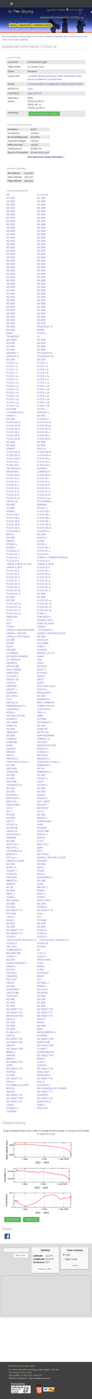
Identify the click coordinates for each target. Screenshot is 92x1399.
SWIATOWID (13, 805)
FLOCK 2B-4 (12, 518)
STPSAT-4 (11, 824)
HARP (40, 824)
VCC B (40, 811)
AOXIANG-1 (12, 692)
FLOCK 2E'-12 (13, 593)
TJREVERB (11, 976)
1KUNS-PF (42, 729)
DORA (9, 1065)
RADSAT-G (42, 748)
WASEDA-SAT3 (45, 620)
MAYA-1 (10, 755)
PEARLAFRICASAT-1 (16, 963)
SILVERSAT (43, 1095)
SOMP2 (10, 643)
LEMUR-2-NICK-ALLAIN (18, 564)
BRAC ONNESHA (45, 702)
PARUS (40, 1022)
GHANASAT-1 (44, 699)
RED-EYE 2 (42, 844)
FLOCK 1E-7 (12, 485)
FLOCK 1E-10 (44, 491)
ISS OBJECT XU (14, 1095)
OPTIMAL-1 (43, 983)
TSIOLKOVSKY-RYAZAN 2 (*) (54, 940)
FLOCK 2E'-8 (43, 577)
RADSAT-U (42, 834)
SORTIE (41, 837)
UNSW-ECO (12, 673)
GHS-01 (41, 1082)
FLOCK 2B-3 (43, 514)
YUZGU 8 (42, 930)
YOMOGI (10, 1072)
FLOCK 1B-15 (13, 429)
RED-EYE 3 (12, 847)
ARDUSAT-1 (12, 353)
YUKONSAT (12, 996)
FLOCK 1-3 (11, 363)
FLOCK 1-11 (12, 379)
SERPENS (42, 504)
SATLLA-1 (11, 857)
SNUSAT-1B (12, 679)
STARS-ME (12, 772)
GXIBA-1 (41, 1105)
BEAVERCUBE (13, 953)
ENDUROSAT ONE (46, 745)
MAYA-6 (41, 1019)
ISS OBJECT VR (45, 1009)
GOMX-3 (10, 511)
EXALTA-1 (42, 689)
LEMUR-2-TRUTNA (16, 633)
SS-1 (39, 979)
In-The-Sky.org (21, 11)
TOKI (9, 699)
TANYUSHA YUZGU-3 (17, 762)
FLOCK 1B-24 (13, 422)
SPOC (40, 851)
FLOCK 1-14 (43, 382)
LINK (39, 659)
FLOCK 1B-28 (44, 452)
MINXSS (10, 541)
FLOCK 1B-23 (44, 422)
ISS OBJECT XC (14, 1068)
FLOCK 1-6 (42, 369)
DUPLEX (10, 1091)
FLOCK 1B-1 (12, 432)
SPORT (40, 976)
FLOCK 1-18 (43, 389)
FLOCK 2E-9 (43, 580)
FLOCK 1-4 (42, 366)
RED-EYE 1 (12, 801)
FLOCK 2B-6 (12, 521)
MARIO (40, 966)
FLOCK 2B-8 (12, 524)
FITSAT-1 (41, 333)
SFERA (40, 330)
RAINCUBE (11, 742)
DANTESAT (43, 973)
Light (66, 1254)
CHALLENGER (13, 669)
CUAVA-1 (10, 897)
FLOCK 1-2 (12, 366)
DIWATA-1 (42, 537)
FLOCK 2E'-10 (13, 590)
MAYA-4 (41, 894)
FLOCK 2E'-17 (13, 610)
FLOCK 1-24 (43, 399)
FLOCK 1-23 (12, 399)
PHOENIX (42, 650)
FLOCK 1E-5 (12, 488)
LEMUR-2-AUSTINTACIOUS (51, 633)
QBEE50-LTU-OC (46, 653)
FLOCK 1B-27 (13, 452)
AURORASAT (13, 989)
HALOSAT (42, 742)
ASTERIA (41, 719)
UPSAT (40, 663)
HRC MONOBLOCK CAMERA (52, 1088)
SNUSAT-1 (11, 689)
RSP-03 (10, 1082)
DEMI (39, 847)
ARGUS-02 (11, 831)
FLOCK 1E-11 (13, 495)
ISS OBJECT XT (45, 1091)
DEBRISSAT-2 (44, 772)
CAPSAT (41, 897)
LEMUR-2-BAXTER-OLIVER (51, 857)
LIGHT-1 (10, 917)
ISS (8, 194)
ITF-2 (9, 620)
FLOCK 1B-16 (44, 429)
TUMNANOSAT (14, 950)
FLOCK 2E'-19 (44, 610)
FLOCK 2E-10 (13, 584)
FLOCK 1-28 (43, 406)
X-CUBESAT (12, 653)
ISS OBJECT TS (14, 933)
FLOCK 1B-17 (44, 438)
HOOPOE (42, 666)
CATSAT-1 (42, 785)
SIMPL (40, 715)
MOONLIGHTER (14, 1016)
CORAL (10, 1105)
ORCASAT (11, 973)
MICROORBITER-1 (46, 1032)
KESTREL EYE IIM (15, 715)
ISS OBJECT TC (14, 910)
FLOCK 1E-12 (44, 495)
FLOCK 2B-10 (44, 524)
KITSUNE (41, 920)
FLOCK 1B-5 (12, 465)
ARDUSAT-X (12, 356)
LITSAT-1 (41, 409)
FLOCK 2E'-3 (12, 551)
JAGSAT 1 (42, 956)
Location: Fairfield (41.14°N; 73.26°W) (65, 10)
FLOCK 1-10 (43, 376)
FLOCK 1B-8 (12, 435)
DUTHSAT (42, 673)
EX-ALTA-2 (42, 989)
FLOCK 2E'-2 (43, 551)
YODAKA (41, 1065)
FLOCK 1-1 (42, 363)
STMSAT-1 (11, 544)
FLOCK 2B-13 (44, 528)
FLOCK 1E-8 (43, 485)
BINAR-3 (41, 1058)
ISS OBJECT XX (45, 1098)
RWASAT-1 (42, 818)
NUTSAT (10, 969)
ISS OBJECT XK (45, 1078)
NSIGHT (41, 676)
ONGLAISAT (43, 1072)
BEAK (40, 1029)
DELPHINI (11, 781)
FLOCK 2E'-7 (12, 580)
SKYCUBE (11, 409)
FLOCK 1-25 (12, 402)
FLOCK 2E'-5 (43, 574)
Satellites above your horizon (69, 36)
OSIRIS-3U (11, 725)
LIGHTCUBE (12, 992)
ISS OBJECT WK (45, 1039)
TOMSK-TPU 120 (45, 706)
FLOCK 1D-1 (12, 462)
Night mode (70, 1259)
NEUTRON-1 (43, 854)
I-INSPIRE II (12, 686)
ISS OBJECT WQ (14, 1049)
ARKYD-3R (12, 501)
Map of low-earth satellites (40, 36)
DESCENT (42, 861)
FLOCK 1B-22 (44, 455)
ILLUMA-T (42, 1049)
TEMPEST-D (43, 739)
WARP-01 (11, 867)
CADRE (40, 541)
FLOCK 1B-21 (13, 455)
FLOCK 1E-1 (43, 478)
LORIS (40, 969)
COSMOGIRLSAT (46, 1052)
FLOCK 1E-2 (12, 478)
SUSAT (40, 683)
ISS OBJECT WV (45, 1055)
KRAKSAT (42, 805)
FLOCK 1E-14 (44, 498)
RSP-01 (40, 867)
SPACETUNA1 (44, 959)
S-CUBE (10, 508)
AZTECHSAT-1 (13, 834)
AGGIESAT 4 (43, 531)
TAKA (40, 963)
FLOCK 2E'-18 (44, 607)
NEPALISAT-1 (13, 798)
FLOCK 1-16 (43, 386)
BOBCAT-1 (11, 854)
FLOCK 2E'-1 (43, 547)
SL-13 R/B (42, 194)
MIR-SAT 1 (42, 887)
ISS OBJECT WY (14, 1062)
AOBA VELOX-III (45, 623)
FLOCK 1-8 (42, 373)
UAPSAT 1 (11, 415)
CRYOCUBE (43, 831)
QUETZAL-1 (12, 844)
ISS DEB (10, 198)
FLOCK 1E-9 (12, 491)
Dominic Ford (17, 1366)
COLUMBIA (43, 643)
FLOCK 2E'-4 (13, 554)
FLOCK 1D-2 (43, 462)
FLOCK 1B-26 (13, 425)
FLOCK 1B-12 (44, 475)
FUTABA (41, 946)
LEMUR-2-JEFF (14, 567)
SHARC (40, 656)
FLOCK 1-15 (12, 386)
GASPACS (42, 907)
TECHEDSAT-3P (45, 356)
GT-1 (39, 917)
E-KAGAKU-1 (43, 1085)
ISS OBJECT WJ (14, 1039)
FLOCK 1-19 (12, 396)
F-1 (38, 336)
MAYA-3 (10, 894)
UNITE (40, 781)
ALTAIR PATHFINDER (17, 656)
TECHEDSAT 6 (44, 722)
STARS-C (42, 613)
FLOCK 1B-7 (43, 435)
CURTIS (10, 1035)
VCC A (9, 808)
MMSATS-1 (12, 880)
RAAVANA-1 (12, 795)
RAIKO (9, 333)
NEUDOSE (42, 992)
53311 (30, 88)
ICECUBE (11, 650)
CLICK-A (41, 953)
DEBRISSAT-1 (44, 765)
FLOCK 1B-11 (13, 475)
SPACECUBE (12, 666)
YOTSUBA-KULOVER (17, 1085)
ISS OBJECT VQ (14, 1009)
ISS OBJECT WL (14, 1042)
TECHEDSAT (13, 336)
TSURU (40, 870)
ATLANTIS (11, 696)
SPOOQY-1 (42, 798)
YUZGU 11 (42, 936)
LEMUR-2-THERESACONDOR (52, 557)
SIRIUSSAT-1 (12, 758)
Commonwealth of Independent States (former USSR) (55, 84)
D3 (38, 950)
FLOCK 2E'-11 (44, 590)
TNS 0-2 (41, 712)
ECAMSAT (11, 719)
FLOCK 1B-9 (43, 458)
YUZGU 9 (42, 933)
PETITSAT (11, 979)
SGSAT (10, 646)
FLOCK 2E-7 (43, 570)
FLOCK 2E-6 (43, 567)
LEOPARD (11, 1111)
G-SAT (40, 841)
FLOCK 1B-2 (43, 432)
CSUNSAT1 (11, 663)
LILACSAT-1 (12, 676)
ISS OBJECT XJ (14, 1078)
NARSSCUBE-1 (44, 821)
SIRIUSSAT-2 (43, 758)
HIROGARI (11, 877)
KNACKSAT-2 (44, 1101)
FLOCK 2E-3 (12, 560)
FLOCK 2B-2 (12, 514)
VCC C (9, 811)
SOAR (40, 884)
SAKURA (10, 1055)
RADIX (9, 745)
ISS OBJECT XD (45, 1068)
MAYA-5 (10, 1019)
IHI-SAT (10, 920)
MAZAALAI (12, 702)
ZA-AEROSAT (13, 659)
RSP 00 (40, 768)
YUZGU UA (42, 943)
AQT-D (10, 821)
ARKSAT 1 (42, 986)
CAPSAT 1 (11, 956)
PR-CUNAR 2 (13, 900)
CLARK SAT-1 (13, 1032)
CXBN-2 (41, 646)
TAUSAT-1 (11, 870)
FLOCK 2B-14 (13, 531)
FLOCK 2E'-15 (13, 607)
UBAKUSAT (12, 732)
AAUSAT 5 (42, 508)
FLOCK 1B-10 (13, 458)
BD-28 (9, 887)
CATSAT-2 (42, 778)
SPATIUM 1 (11, 768)
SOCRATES (12, 828)
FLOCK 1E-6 (43, 488)
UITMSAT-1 (42, 752)
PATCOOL (11, 913)
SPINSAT (10, 448)
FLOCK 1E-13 (13, 498)
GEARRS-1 (42, 468)
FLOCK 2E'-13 (44, 600)
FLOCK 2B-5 (43, 518)
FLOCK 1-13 (12, 382)
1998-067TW (34, 93)
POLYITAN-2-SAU (46, 686)
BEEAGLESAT (44, 692)
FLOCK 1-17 (12, 389)
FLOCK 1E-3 (43, 481)
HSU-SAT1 (11, 946)
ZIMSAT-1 (11, 966)
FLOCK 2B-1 (43, 511)
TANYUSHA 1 (13, 709)
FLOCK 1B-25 (44, 425)
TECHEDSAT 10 (14, 851)
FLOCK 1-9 (12, 376)
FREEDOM (11, 617)
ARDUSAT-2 (43, 412)
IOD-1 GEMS (43, 801)
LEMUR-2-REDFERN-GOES (20, 630)
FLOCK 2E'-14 (13, 603)
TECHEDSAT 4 (13, 468)
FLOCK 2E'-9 (43, 587)
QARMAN (11, 837)
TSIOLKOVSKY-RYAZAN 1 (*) (21, 940)
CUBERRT (11, 739)
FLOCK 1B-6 (43, 465)
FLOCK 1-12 (43, 379)
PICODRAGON (44, 353)
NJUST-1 (41, 669)
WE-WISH (11, 340)
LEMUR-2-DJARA (15, 861)
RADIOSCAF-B (44, 326)
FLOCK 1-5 (12, 369)
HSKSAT (10, 983)
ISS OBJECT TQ (14, 930)
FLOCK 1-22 (43, 392)
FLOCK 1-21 (12, 392)
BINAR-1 (41, 890)
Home (13, 25)
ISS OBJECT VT (45, 1012)
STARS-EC (11, 874)
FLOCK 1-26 (43, 402)
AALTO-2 (11, 683)
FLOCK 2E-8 (12, 574)
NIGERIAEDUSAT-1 (16, 706)
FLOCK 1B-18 (13, 438)
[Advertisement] (46, 1295)
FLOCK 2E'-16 (44, 603)
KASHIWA (42, 1035)
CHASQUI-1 (43, 419)
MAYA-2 (41, 874)
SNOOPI (10, 1045)
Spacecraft (25, 25)
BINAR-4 (10, 1052)
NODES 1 (11, 547)
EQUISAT (11, 748)
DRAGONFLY (44, 1075)
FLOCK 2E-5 (12, 570)
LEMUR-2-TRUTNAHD (17, 636)
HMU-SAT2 (42, 1108)
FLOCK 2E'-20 (13, 613)
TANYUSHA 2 (44, 709)
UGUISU (41, 795)
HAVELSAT (42, 640)
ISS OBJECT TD (45, 910)
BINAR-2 (10, 1058)
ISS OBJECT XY (14, 1101)
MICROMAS (12, 471)
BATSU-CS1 (43, 732)
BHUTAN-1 (42, 755)
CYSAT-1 (41, 1062)
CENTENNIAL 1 (45, 501)
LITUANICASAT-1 (15, 412)
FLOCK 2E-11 (13, 587)
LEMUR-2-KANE (45, 564)
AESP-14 (41, 448)
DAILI (40, 913)
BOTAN (10, 1088)
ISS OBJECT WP (45, 1045)
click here (55, 1369)
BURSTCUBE (43, 1042)
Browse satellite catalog (14, 36)
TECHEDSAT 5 (45, 630)
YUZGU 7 (11, 936)
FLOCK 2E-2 (12, 557)
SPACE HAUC (44, 900)
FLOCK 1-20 (43, 396)
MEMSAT (11, 752)
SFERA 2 (10, 712)
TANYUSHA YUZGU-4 (48, 762)
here (29, 1372)
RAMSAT (10, 884)
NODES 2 (42, 544)
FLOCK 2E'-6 (13, 577)
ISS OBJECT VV (45, 1016)
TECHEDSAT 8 (13, 785)
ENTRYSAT (43, 808)
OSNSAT (41, 626)
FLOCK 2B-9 (12, 528)
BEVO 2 (10, 534)
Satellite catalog (42, 25)
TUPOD (10, 626)
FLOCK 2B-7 (43, 521)
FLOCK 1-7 (11, 373)
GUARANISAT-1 (45, 877)
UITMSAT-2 (12, 1108)
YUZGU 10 (11, 943)
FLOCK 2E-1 (43, 554)
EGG (8, 623)
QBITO (40, 679)
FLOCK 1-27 (12, 406)
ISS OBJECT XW (14, 1098)
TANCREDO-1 (44, 617)
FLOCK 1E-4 (12, 481)
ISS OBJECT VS (14, 1012)
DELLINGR (11, 722)
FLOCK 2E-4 (43, 560)
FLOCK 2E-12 (44, 584)
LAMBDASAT (44, 471)
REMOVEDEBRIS (45, 735)
